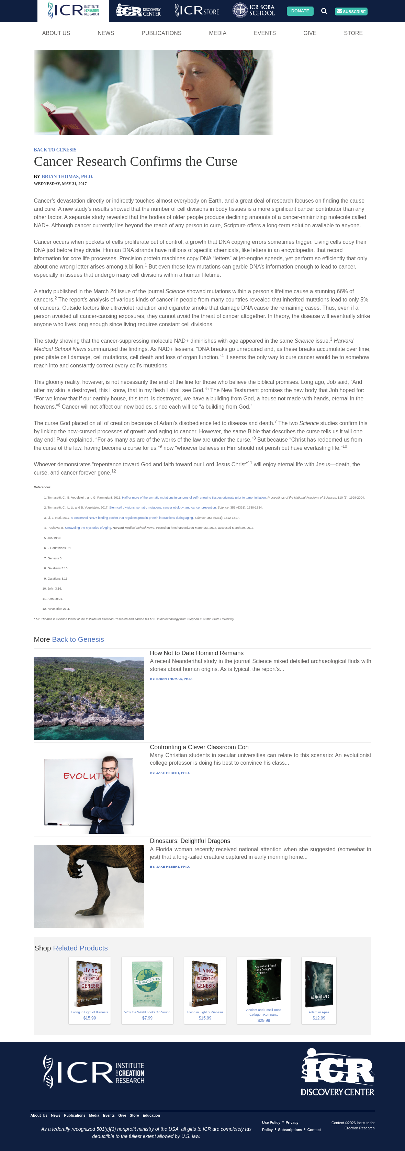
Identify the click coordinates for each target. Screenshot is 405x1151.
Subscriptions (290, 1129)
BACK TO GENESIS (55, 149)
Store (353, 33)
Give (309, 33)
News (106, 33)
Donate (300, 11)
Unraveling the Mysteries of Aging (88, 527)
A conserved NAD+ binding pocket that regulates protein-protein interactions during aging (132, 518)
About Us (56, 33)
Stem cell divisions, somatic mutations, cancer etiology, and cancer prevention (162, 507)
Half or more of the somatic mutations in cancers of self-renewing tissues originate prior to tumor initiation (194, 497)
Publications (161, 33)
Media (217, 33)
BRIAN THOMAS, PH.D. (67, 176)
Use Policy (271, 1122)
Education (151, 1115)
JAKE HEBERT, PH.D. (173, 773)
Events (265, 33)
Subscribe (351, 11)
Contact (314, 1129)
